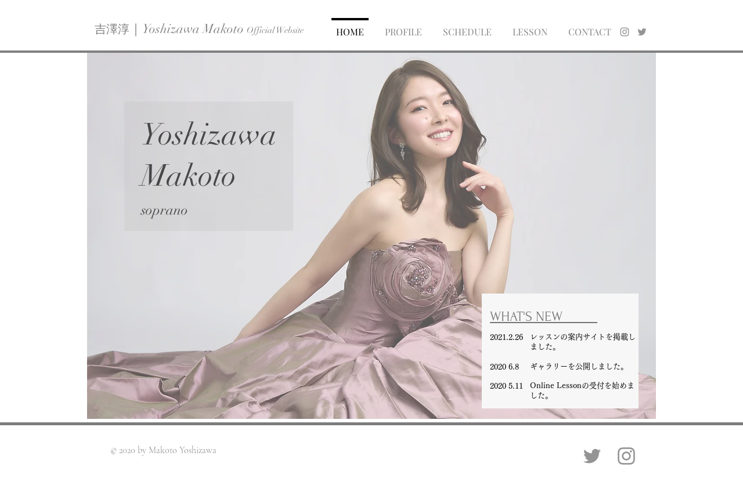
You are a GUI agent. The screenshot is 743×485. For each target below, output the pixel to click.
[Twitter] (592, 456)
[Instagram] (626, 456)
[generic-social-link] (642, 32)
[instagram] (624, 32)
